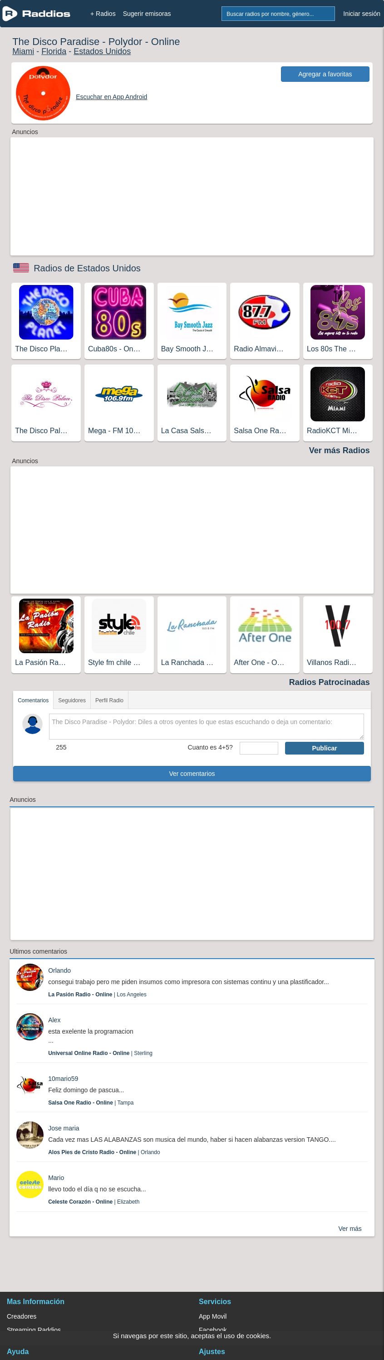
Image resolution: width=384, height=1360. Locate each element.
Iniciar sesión (361, 13)
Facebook (212, 1330)
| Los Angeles (97, 994)
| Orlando (104, 1152)
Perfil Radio (109, 700)
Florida (53, 51)
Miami (23, 51)
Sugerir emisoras (147, 13)
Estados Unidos (102, 51)
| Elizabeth (93, 1202)
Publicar (324, 748)
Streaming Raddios (34, 1330)
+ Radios (103, 13)
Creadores (21, 1316)
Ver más (349, 1228)
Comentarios (33, 700)
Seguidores (72, 700)
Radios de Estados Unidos (87, 268)
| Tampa (90, 1103)
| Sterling (100, 1053)
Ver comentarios (192, 773)
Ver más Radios (339, 450)
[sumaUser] (259, 748)
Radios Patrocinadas (329, 682)
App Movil (212, 1316)
